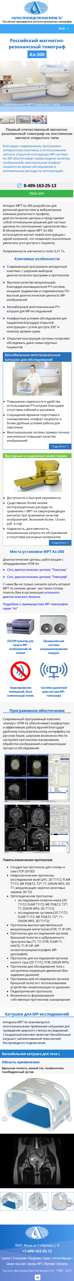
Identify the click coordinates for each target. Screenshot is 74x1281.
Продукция (34, 1258)
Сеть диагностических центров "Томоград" (37, 569)
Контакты (62, 1264)
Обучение (49, 1264)
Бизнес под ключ (16, 1264)
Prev (5, 86)
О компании (19, 1258)
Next (69, 86)
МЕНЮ (64, 29)
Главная (5, 1258)
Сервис (47, 1258)
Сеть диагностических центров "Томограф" (37, 577)
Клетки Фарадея (62, 1258)
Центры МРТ (35, 1264)
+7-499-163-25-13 (37, 1251)
